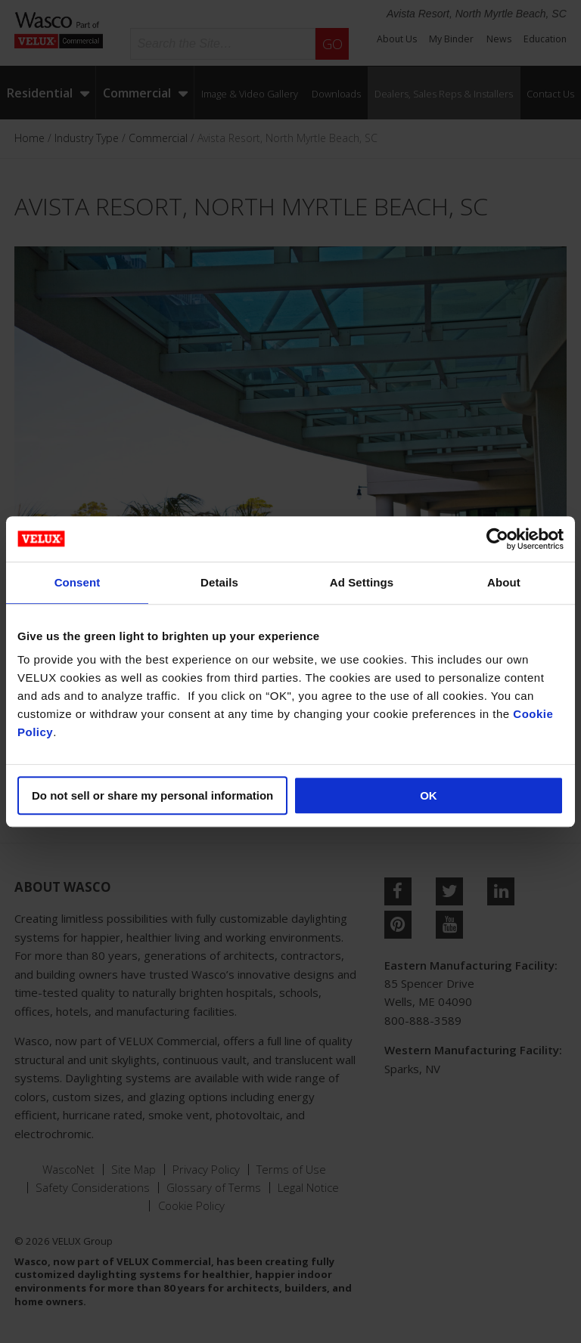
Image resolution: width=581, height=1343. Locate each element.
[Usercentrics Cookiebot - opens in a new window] (497, 539)
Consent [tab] (77, 582)
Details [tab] (219, 582)
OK (428, 795)
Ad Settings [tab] (361, 582)
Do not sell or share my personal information (152, 795)
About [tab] (503, 582)
